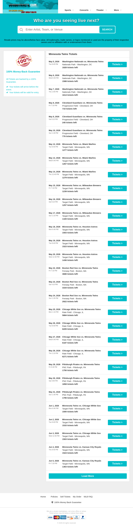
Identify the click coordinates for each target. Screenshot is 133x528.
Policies (54, 496)
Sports (69, 10)
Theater (101, 10)
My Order (77, 496)
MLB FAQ (88, 496)
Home (43, 496)
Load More (88, 476)
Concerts (85, 10)
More (118, 10)
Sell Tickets (65, 496)
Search (107, 29)
